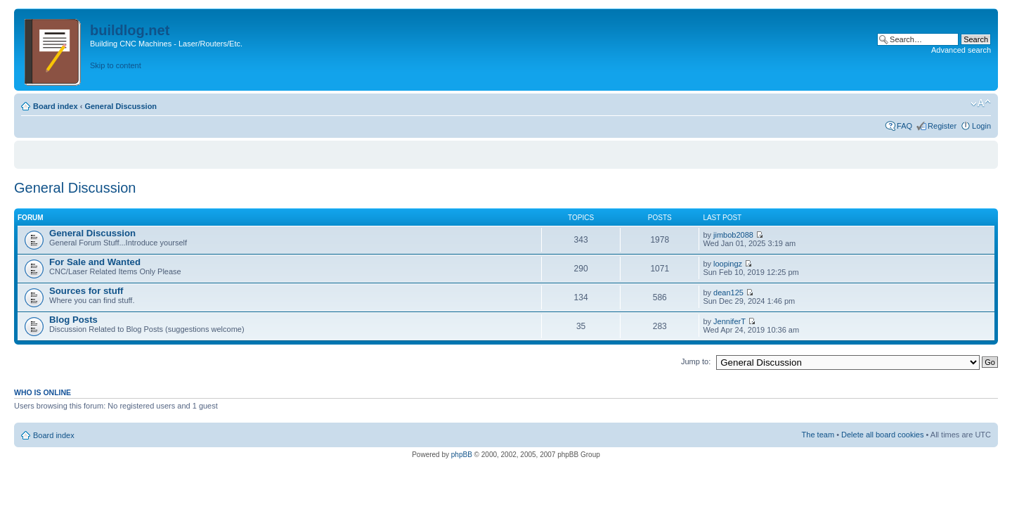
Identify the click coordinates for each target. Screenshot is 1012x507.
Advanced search (961, 50)
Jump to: (696, 361)
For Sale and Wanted (95, 262)
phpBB (461, 454)
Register (942, 126)
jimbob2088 (733, 235)
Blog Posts (73, 319)
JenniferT (729, 321)
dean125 (728, 292)
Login (981, 126)
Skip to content (115, 65)
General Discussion (120, 106)
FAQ (904, 126)
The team (818, 434)
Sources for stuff (86, 290)
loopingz (727, 263)
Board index (55, 106)
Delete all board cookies (882, 434)
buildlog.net (129, 30)
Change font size (981, 103)
